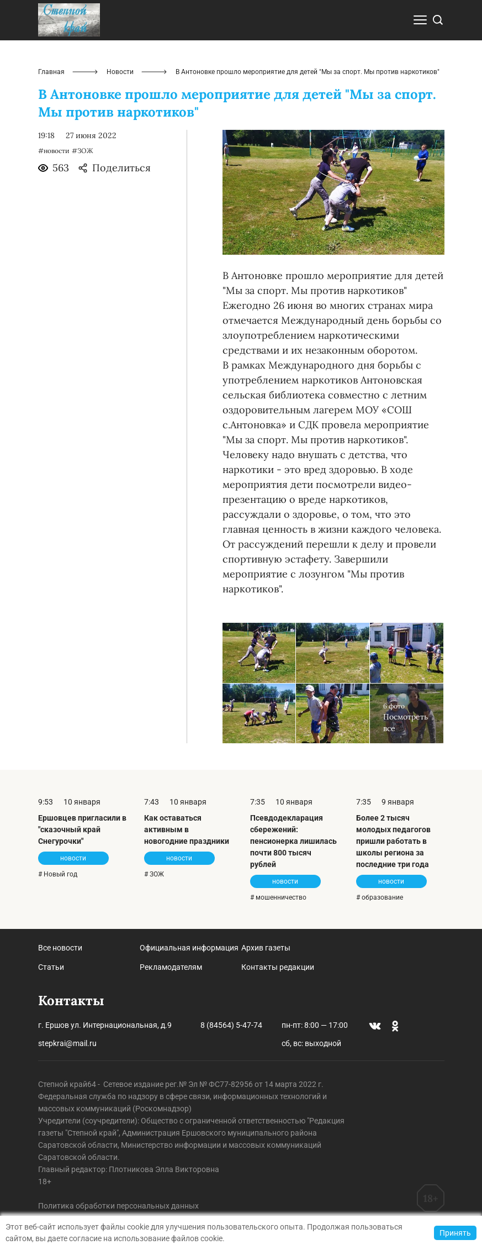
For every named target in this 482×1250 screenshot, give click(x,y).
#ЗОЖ (82, 150)
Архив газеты (265, 947)
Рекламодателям (171, 967)
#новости (54, 150)
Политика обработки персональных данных (118, 1205)
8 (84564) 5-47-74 (231, 1025)
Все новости (60, 947)
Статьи (51, 967)
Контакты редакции (277, 967)
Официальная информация (189, 947)
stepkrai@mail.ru (67, 1043)
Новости (120, 72)
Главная (51, 72)
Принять (455, 1232)
